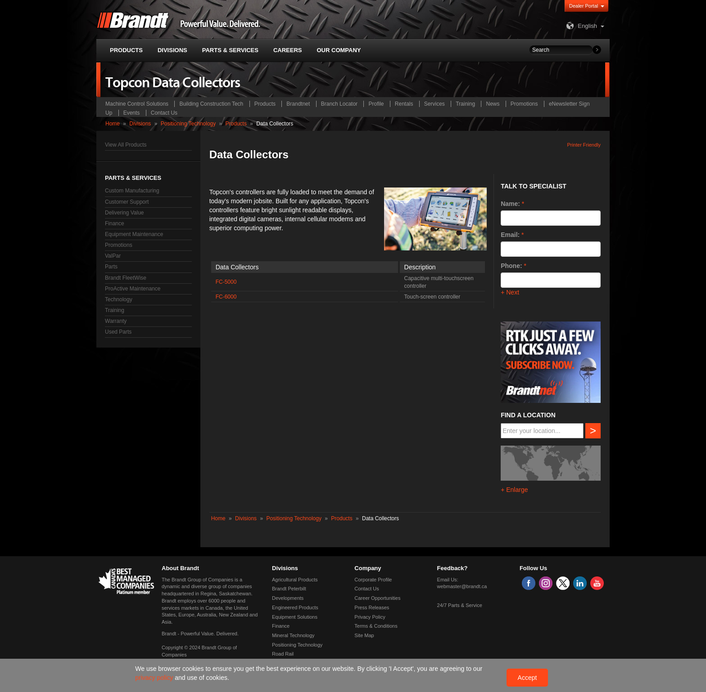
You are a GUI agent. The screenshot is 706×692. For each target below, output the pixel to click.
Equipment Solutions (294, 617)
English (580, 25)
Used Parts (118, 332)
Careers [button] (287, 50)
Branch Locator (339, 104)
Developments (287, 598)
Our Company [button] (339, 50)
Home (112, 124)
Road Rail (283, 653)
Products (265, 104)
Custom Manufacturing (132, 191)
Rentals (404, 104)
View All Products (126, 145)
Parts (111, 266)
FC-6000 (226, 297)
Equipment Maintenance (134, 234)
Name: (510, 203)
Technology (118, 299)
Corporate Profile (373, 579)
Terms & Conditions (375, 626)
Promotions (524, 104)
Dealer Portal (583, 6)
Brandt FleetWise (125, 278)
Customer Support (127, 202)
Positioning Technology (188, 124)
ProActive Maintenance (132, 289)
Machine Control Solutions (136, 104)
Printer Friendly (584, 144)
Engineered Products (295, 607)
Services (434, 104)
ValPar (113, 256)
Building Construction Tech (211, 104)
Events (131, 113)
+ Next (510, 292)
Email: (510, 234)
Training (465, 104)
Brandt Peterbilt (289, 588)
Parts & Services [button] (230, 50)
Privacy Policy (369, 617)
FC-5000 (226, 282)
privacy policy (155, 677)
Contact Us (164, 113)
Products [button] (126, 50)
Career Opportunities (377, 598)
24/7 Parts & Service (459, 605)
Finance (114, 223)
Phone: (511, 265)
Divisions (140, 124)
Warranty (116, 321)
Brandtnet (298, 104)
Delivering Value (124, 213)
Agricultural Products (295, 579)
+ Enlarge (514, 489)
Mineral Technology (293, 635)
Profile (376, 104)
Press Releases (371, 607)
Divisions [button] (172, 50)
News (492, 104)
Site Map (364, 635)
